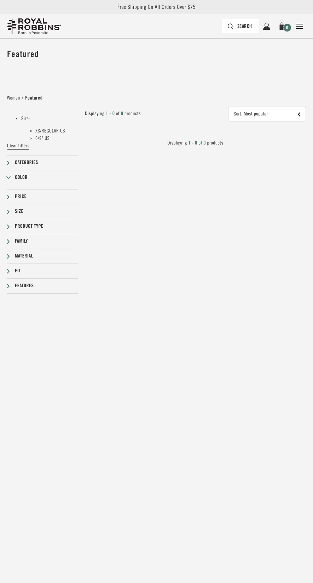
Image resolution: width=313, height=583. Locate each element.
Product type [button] (29, 226)
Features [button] (24, 286)
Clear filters (18, 146)
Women (13, 98)
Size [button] (19, 211)
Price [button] (21, 196)
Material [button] (24, 256)
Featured (33, 98)
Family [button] (21, 241)
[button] (283, 26)
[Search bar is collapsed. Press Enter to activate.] (240, 26)
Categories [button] (26, 162)
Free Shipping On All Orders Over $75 (156, 7)
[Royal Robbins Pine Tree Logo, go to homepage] (34, 26)
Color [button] (21, 177)
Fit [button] (18, 271)
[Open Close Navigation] (299, 26)
